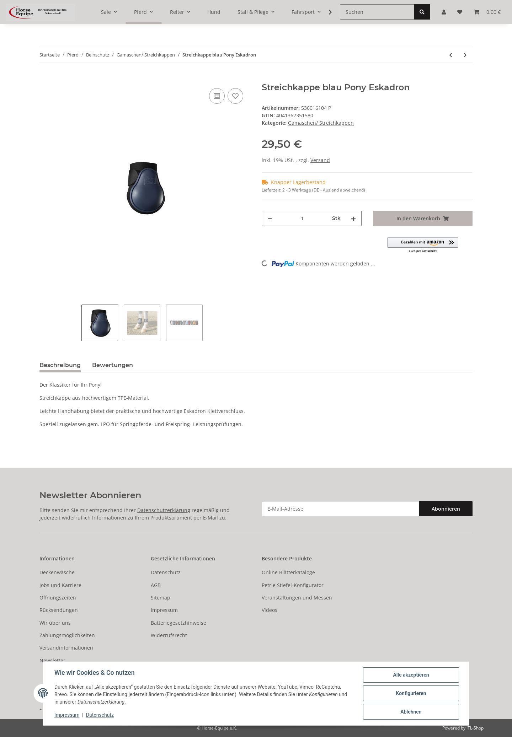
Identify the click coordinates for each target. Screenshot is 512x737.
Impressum (164, 610)
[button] (423, 245)
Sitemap (160, 597)
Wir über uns (55, 622)
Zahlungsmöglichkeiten (67, 635)
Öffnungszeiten (57, 597)
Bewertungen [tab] (112, 365)
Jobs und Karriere (60, 585)
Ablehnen (410, 712)
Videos (269, 610)
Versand (320, 160)
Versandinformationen (66, 647)
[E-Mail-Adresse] (341, 508)
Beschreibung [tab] (60, 365)
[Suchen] (377, 12)
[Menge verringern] (270, 218)
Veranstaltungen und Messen (297, 597)
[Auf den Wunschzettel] (235, 96)
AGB (156, 585)
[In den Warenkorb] (45, 78)
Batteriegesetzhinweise (178, 622)
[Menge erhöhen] (353, 218)
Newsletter (52, 660)
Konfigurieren (411, 693)
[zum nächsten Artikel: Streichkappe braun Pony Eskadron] (465, 55)
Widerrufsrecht (169, 635)
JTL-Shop (475, 728)
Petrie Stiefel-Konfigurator (293, 585)
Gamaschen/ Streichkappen (321, 122)
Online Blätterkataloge (288, 572)
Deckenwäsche (57, 572)
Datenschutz (166, 572)
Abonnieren (446, 508)
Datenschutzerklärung (163, 510)
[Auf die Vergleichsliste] (217, 96)
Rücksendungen (58, 610)
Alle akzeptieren (411, 675)
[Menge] (302, 218)
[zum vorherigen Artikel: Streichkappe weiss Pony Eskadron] (450, 55)
